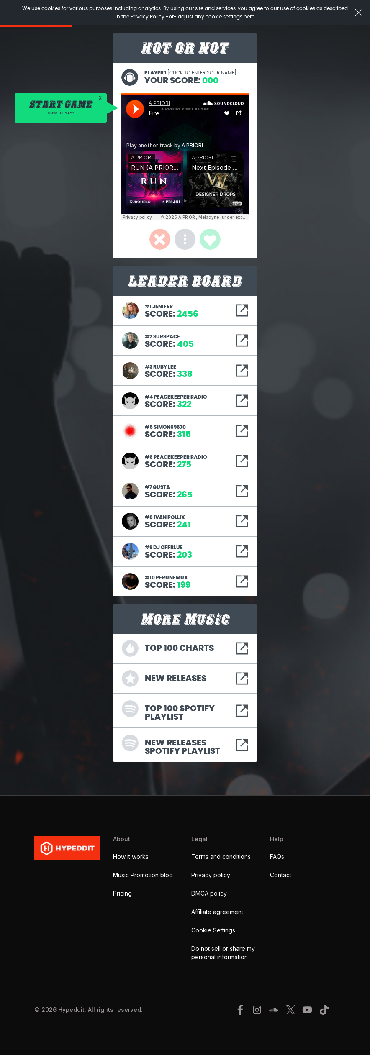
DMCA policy (209, 893)
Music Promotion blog (143, 874)
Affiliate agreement (217, 911)
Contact (280, 874)
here (249, 16)
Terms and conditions (221, 856)
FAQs (277, 856)
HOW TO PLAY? (61, 113)
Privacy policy (210, 874)
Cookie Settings (213, 930)
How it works (131, 856)
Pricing (122, 893)
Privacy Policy (147, 16)
